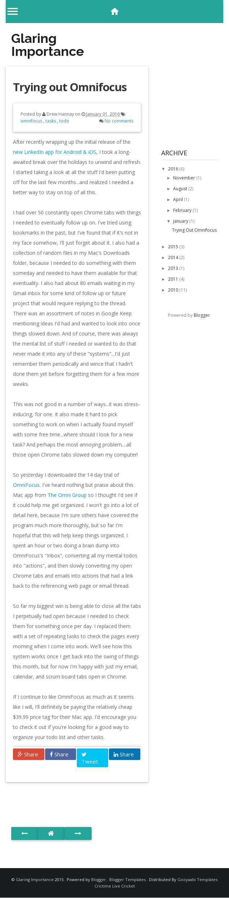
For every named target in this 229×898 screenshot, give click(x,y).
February (183, 210)
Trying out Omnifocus (70, 86)
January (181, 221)
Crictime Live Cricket (114, 886)
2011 (173, 279)
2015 (173, 247)
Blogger (202, 315)
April (178, 199)
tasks (51, 121)
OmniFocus (26, 484)
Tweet (90, 758)
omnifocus (32, 121)
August (180, 189)
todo (64, 121)
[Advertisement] (95, 797)
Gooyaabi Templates (197, 879)
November (184, 178)
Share (28, 754)
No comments (119, 121)
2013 (173, 268)
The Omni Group (67, 495)
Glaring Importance (47, 45)
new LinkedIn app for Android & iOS (54, 151)
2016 (173, 169)
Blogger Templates (128, 879)
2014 (173, 257)
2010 (173, 290)
